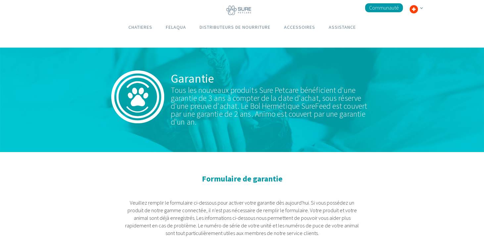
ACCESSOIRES (299, 27)
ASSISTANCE (342, 27)
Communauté (384, 7)
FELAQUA (176, 27)
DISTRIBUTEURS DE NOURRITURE (235, 27)
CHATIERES (140, 27)
